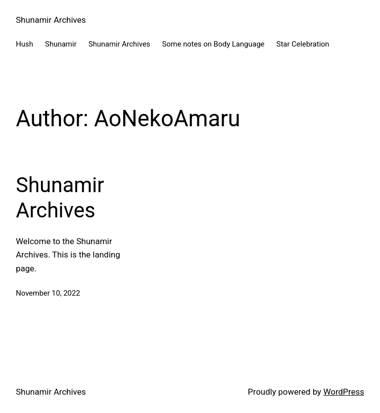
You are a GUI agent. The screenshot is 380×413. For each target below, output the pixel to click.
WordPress (343, 392)
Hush (24, 44)
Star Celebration (303, 44)
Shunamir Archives (51, 20)
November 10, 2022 (48, 293)
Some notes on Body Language (213, 44)
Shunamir (61, 44)
